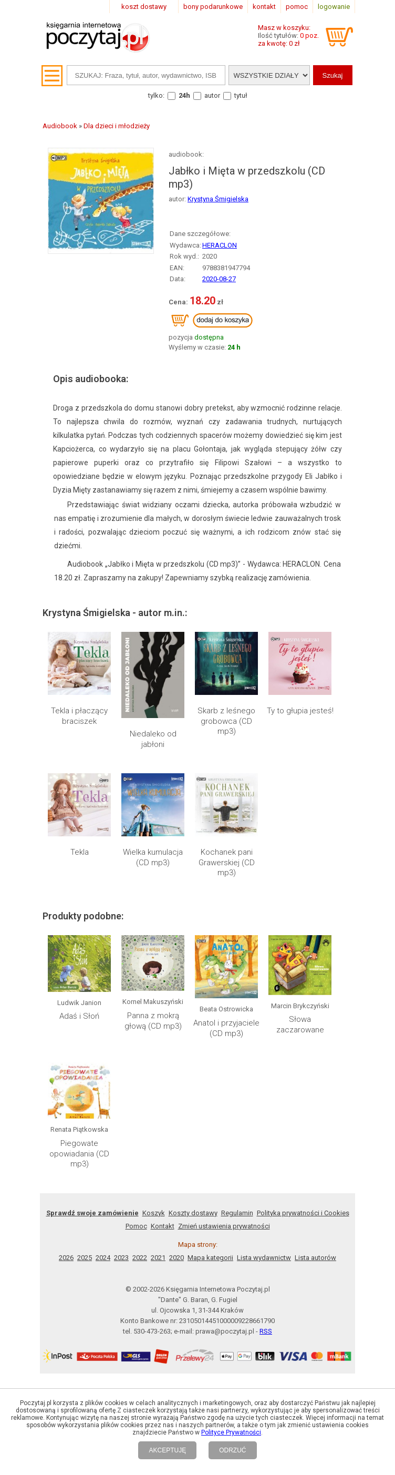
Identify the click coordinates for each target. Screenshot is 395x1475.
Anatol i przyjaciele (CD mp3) (226, 1028)
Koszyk (153, 1213)
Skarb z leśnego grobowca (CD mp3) (226, 721)
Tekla (79, 852)
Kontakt (162, 1226)
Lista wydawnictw (264, 1258)
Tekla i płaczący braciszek (79, 716)
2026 (66, 1258)
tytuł (240, 95)
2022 (139, 1258)
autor (212, 95)
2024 (103, 1258)
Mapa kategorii (210, 1258)
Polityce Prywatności (231, 1432)
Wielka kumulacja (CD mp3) (153, 857)
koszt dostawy (144, 7)
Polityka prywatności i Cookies (303, 1213)
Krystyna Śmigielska (218, 199)
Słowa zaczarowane (300, 1024)
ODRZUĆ (232, 1450)
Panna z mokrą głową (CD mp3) (153, 1021)
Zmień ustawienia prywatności (224, 1226)
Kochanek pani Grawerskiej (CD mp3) (227, 862)
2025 (84, 1258)
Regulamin (237, 1213)
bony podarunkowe (213, 7)
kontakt (264, 7)
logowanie (334, 7)
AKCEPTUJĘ (167, 1450)
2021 (158, 1258)
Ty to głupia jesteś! (300, 710)
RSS (265, 1331)
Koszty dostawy (193, 1213)
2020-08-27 (219, 279)
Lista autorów (315, 1258)
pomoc (297, 7)
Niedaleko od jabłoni (153, 739)
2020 (176, 1258)
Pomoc (136, 1226)
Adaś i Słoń (79, 1016)
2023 (121, 1258)
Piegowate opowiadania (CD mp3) (79, 1154)
